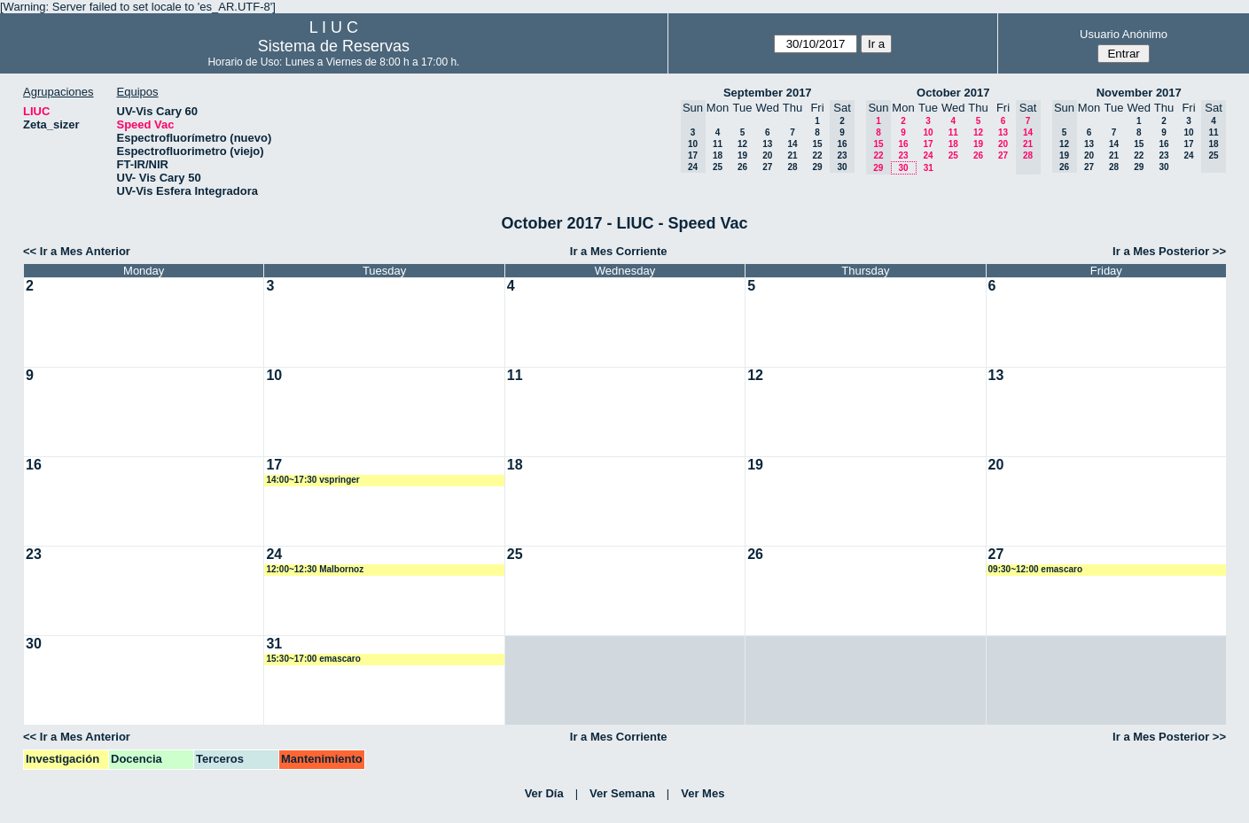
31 (928, 168)
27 (767, 167)
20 (767, 155)
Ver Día (544, 793)
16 (903, 144)
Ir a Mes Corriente (618, 251)
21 (792, 155)
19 (742, 155)
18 (717, 155)
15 (817, 144)
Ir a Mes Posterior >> (1169, 251)
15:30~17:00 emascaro (313, 659)
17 (928, 144)
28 (792, 167)
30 (903, 168)
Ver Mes (702, 793)
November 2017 (1139, 92)
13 (767, 144)
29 (817, 167)
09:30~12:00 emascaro (1035, 569)
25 (717, 167)
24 (928, 155)
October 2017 (953, 92)
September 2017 (767, 92)
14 (792, 144)
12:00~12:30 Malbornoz (314, 569)
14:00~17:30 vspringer (312, 480)
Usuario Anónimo (1123, 34)
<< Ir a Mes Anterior (76, 251)
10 (928, 132)
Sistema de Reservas (334, 46)
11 (717, 144)
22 (817, 155)
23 (903, 155)
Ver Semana (622, 793)
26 (742, 167)
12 (742, 144)
